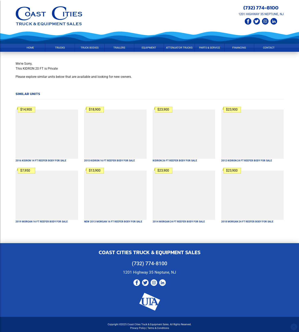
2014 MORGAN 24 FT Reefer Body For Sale (179, 221)
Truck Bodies (90, 47)
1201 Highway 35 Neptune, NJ (149, 272)
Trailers (119, 47)
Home (30, 47)
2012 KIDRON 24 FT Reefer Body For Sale (246, 160)
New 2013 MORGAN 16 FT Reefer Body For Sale (113, 221)
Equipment (149, 47)
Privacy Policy (138, 328)
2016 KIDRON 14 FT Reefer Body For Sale (41, 160)
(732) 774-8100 (261, 7)
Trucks (60, 47)
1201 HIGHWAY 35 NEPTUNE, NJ (261, 14)
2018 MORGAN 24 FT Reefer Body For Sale (247, 221)
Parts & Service (209, 47)
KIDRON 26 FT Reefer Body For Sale (175, 160)
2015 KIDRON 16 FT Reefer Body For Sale (109, 160)
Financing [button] (239, 47)
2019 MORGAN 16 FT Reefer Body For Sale (42, 221)
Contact (269, 47)
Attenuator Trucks (179, 47)
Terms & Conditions (158, 328)
